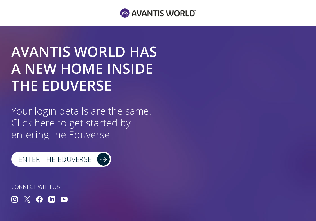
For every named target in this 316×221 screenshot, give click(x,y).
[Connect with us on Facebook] (39, 200)
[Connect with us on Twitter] (27, 200)
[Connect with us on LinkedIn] (51, 200)
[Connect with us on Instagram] (14, 200)
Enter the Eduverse (54, 159)
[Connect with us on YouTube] (64, 200)
